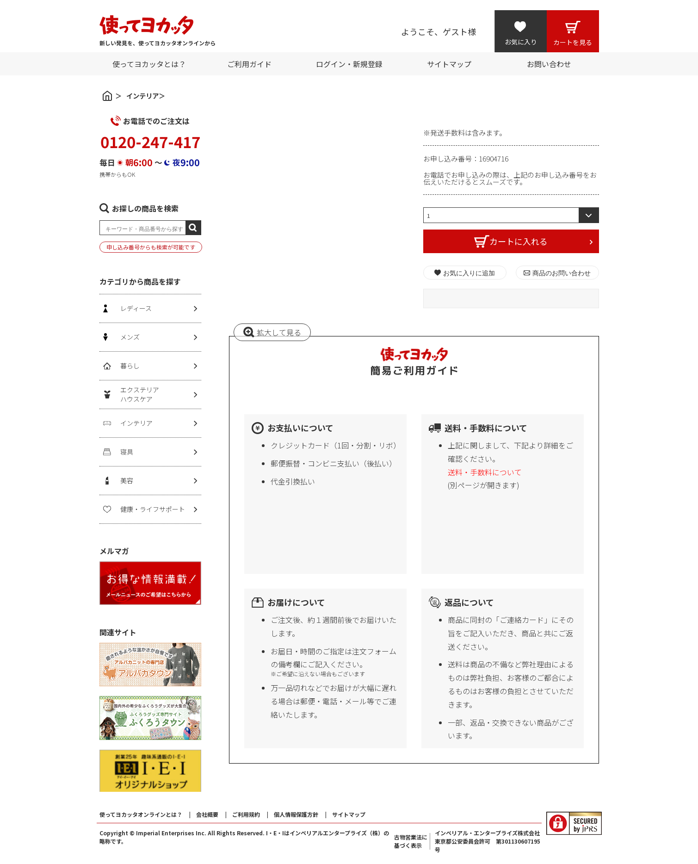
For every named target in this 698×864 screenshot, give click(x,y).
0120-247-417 (150, 142)
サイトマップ (348, 814)
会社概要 (207, 814)
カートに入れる (518, 241)
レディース (136, 308)
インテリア (142, 96)
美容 (126, 480)
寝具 (126, 451)
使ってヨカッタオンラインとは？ (140, 814)
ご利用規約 (246, 814)
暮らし (130, 365)
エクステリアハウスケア (139, 394)
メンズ (130, 337)
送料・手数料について (485, 472)
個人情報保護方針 (296, 814)
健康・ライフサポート (152, 509)
